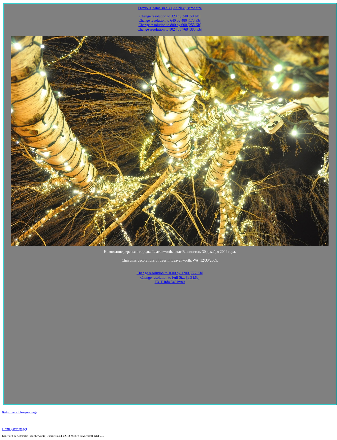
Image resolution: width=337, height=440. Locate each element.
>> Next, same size (187, 8)
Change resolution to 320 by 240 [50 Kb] (170, 16)
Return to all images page (19, 412)
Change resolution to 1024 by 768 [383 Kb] (170, 29)
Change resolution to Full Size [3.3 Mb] (169, 278)
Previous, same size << (155, 8)
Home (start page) (14, 429)
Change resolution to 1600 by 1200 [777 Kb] (169, 273)
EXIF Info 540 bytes (169, 282)
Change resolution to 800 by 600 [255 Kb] (169, 25)
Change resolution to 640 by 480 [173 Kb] (169, 20)
